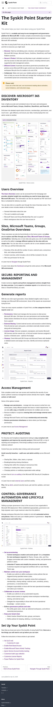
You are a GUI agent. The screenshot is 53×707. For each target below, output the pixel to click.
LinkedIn (3, 690)
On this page (7, 12)
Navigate (14, 262)
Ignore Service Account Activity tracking (16, 651)
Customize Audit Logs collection (14, 653)
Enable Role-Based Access (12, 645)
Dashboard (20, 266)
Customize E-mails (13, 643)
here (28, 88)
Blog (2, 705)
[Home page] (3, 8)
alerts (11, 485)
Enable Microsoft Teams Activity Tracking (17, 648)
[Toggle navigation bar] (2, 2)
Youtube (3, 687)
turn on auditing (16, 474)
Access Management (21, 426)
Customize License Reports (13, 656)
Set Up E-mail (8, 640)
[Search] (45, 2)
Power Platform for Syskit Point (14, 659)
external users (19, 481)
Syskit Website (5, 702)
